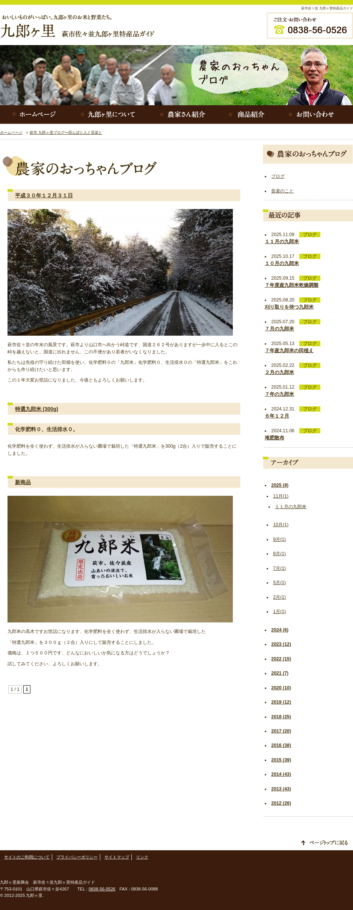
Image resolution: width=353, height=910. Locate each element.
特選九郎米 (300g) (36, 409)
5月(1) (279, 582)
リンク (142, 857)
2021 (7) (279, 673)
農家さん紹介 (184, 114)
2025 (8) (279, 485)
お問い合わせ (315, 114)
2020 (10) (281, 687)
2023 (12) (281, 644)
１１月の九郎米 (290, 506)
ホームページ (34, 114)
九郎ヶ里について (109, 114)
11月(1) (280, 496)
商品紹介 (248, 114)
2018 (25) (281, 716)
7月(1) (279, 568)
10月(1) (280, 524)
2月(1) (279, 597)
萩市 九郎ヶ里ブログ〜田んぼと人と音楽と (66, 132)
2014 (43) (281, 774)
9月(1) (279, 539)
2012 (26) (281, 803)
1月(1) (279, 611)
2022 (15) (281, 659)
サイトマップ (116, 857)
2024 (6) (279, 630)
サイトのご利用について (27, 857)
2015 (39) (281, 760)
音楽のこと (282, 191)
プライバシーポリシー (77, 857)
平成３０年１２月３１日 (44, 195)
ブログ (278, 176)
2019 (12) (281, 702)
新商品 (23, 482)
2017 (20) (281, 731)
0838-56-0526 (102, 889)
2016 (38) (281, 745)
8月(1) (279, 553)
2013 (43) (281, 789)
